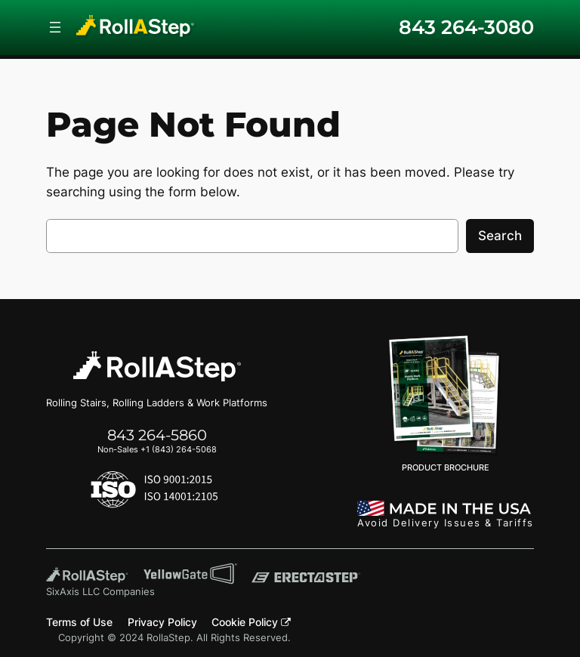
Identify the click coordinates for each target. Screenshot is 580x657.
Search (500, 235)
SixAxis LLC (73, 591)
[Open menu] (55, 27)
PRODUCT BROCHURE (445, 403)
